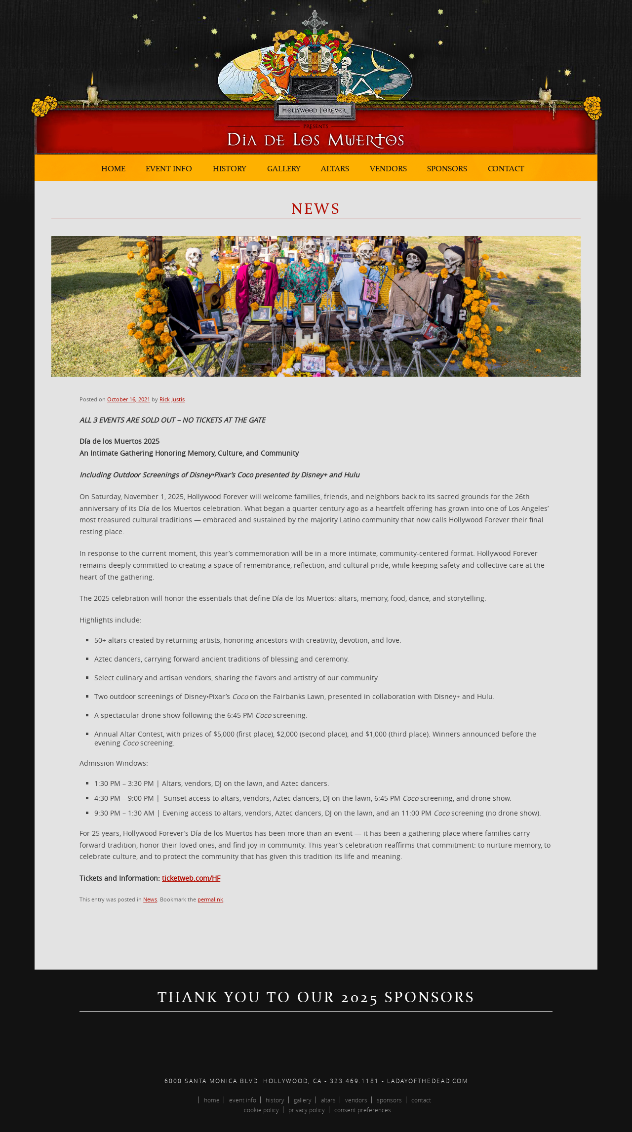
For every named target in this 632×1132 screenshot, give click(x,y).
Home (113, 168)
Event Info (169, 168)
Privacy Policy (306, 1109)
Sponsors (447, 168)
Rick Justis (172, 399)
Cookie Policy (261, 1109)
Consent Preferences (362, 1109)
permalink (210, 899)
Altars (335, 168)
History (229, 168)
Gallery (284, 168)
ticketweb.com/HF (191, 878)
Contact (506, 168)
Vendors (388, 168)
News (150, 899)
